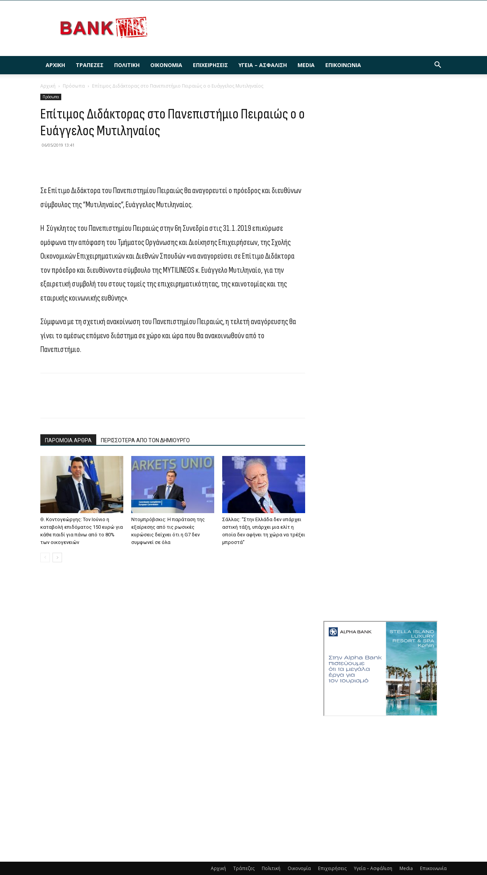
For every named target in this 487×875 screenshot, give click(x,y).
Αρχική (55, 65)
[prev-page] (45, 557)
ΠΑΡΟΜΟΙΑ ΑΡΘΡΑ (68, 440)
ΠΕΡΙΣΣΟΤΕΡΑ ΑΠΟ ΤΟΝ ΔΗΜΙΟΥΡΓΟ (145, 440)
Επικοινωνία (343, 65)
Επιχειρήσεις (210, 65)
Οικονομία (166, 65)
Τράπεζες (89, 65)
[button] (437, 65)
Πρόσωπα (74, 86)
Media (306, 65)
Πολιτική (127, 65)
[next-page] (57, 557)
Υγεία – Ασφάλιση (263, 65)
